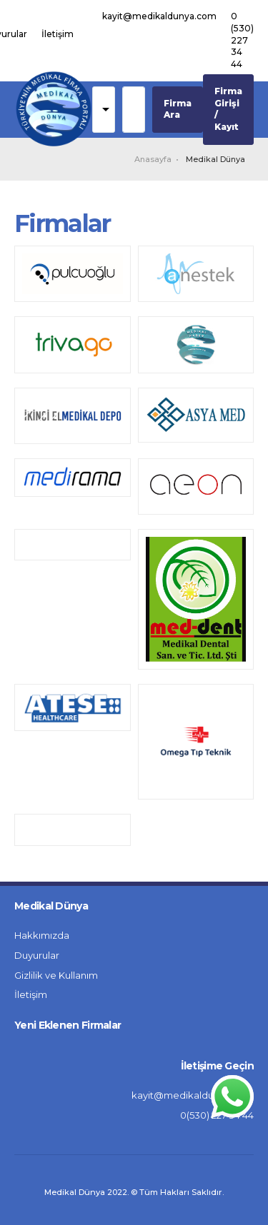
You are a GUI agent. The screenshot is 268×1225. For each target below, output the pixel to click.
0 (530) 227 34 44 (242, 40)
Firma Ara (178, 109)
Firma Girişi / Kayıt (228, 109)
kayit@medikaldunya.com (159, 16)
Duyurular (36, 955)
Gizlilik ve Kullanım (56, 975)
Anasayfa (153, 159)
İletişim (57, 34)
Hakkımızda (41, 935)
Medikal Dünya (215, 159)
